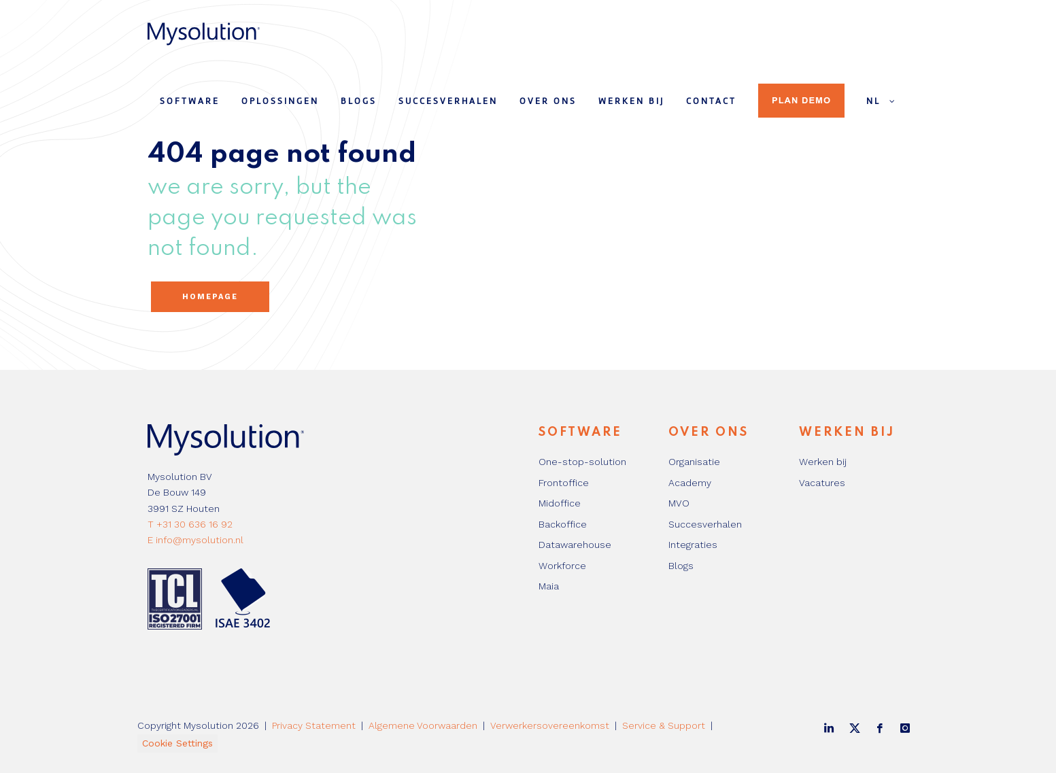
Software (580, 432)
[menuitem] (758, 94)
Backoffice (563, 524)
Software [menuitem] (190, 101)
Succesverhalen (705, 524)
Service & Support (663, 725)
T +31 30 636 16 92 (190, 524)
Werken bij (847, 432)
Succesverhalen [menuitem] (448, 101)
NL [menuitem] (882, 101)
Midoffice (560, 503)
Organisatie (694, 461)
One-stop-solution (582, 461)
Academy (689, 482)
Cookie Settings (177, 743)
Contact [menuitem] (711, 101)
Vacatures (822, 482)
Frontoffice (564, 482)
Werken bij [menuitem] (631, 101)
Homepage (210, 296)
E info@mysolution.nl (195, 539)
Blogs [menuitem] (359, 101)
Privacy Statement (314, 725)
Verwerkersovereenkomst (549, 725)
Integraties (692, 544)
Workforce (562, 565)
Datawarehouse (575, 544)
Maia (549, 586)
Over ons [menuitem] (548, 101)
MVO (678, 503)
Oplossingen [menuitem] (280, 101)
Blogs (681, 565)
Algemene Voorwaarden (423, 725)
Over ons (708, 432)
